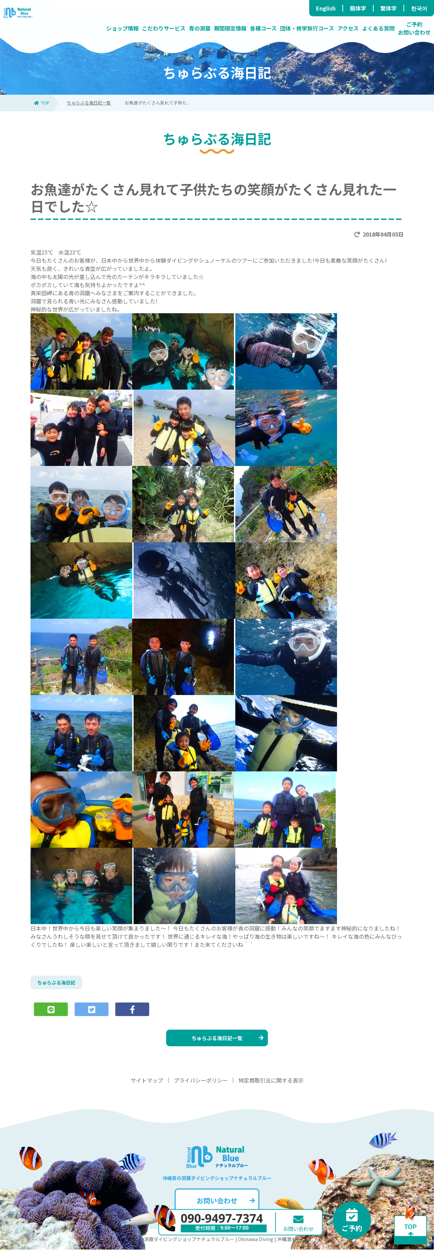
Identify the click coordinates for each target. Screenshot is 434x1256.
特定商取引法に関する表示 (270, 1087)
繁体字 (388, 8)
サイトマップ (147, 1087)
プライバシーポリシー (201, 1087)
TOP (42, 102)
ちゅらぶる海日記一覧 (89, 102)
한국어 (419, 8)
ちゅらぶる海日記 (59, 983)
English (326, 8)
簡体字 (358, 8)
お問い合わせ (225, 1207)
